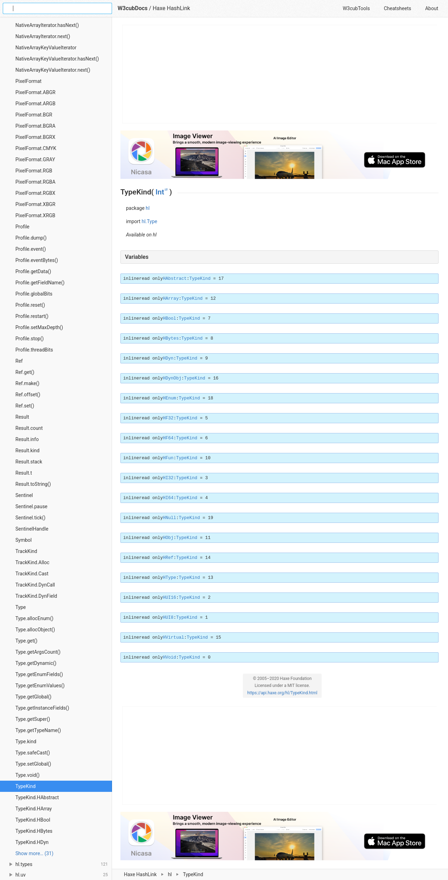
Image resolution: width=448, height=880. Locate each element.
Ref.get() (24, 372)
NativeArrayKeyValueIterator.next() (52, 70)
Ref (19, 361)
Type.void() (27, 775)
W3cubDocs (133, 8)
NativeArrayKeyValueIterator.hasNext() (57, 59)
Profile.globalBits (33, 294)
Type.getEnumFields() (39, 674)
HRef (168, 557)
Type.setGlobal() (33, 764)
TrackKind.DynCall (35, 585)
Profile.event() (30, 249)
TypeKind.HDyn (32, 842)
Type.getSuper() (32, 719)
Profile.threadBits (34, 350)
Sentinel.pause (31, 506)
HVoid (169, 657)
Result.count (29, 428)
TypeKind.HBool (32, 820)
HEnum (169, 398)
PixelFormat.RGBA (35, 182)
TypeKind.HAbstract (37, 797)
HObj (168, 537)
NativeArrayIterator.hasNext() (47, 25)
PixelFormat (28, 81)
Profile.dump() (31, 238)
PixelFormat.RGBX (35, 193)
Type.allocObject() (35, 629)
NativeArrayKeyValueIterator (46, 47)
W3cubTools (356, 8)
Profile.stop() (29, 338)
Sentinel (24, 495)
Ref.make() (27, 383)
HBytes (170, 338)
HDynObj (172, 378)
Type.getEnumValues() (40, 685)
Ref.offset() (27, 394)
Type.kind (25, 741)
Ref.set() (24, 406)
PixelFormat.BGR (33, 115)
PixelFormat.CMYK (35, 148)
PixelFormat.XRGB (35, 215)
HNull (169, 518)
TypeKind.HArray (33, 808)
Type (20, 607)
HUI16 (169, 597)
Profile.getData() (33, 271)
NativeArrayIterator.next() (42, 36)
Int (159, 192)
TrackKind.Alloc (32, 562)
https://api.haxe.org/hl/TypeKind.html (282, 692)
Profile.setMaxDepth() (39, 327)
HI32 (168, 478)
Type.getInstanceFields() (42, 708)
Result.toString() (33, 484)
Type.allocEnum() (34, 618)
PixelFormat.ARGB (35, 103)
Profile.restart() (32, 316)
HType (169, 577)
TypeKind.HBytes (33, 831)
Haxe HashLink (171, 8)
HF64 (168, 438)
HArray (170, 298)
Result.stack (28, 461)
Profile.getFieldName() (39, 282)
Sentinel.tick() (30, 517)
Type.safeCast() (32, 752)
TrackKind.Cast (31, 573)
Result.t (23, 473)
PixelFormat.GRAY (35, 159)
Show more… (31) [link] (34, 853)
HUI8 (168, 617)
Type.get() (26, 641)
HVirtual (173, 637)
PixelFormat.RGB (33, 170)
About (431, 8)
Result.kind (27, 450)
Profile (22, 226)
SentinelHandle (31, 529)
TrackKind (26, 551)
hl (147, 208)
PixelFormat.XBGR (35, 204)
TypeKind (25, 786)
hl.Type (150, 221)
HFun (168, 458)
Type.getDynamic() (35, 663)
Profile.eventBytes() (36, 260)
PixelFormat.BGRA (35, 126)
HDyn (168, 358)
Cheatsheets (397, 8)
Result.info (27, 439)
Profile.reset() (30, 305)
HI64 (168, 498)
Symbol (23, 540)
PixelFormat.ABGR (35, 92)
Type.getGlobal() (33, 697)
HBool (169, 318)
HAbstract (175, 278)
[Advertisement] (279, 74)
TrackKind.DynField (36, 596)
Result (22, 417)
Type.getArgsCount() (38, 652)
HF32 (168, 418)
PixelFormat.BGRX (35, 137)
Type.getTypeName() (38, 730)
